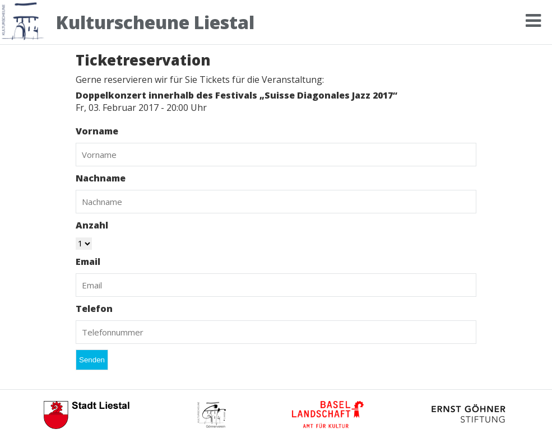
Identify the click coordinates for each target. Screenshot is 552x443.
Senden (92, 360)
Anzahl (92, 225)
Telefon (94, 308)
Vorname (97, 131)
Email (88, 261)
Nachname (101, 178)
